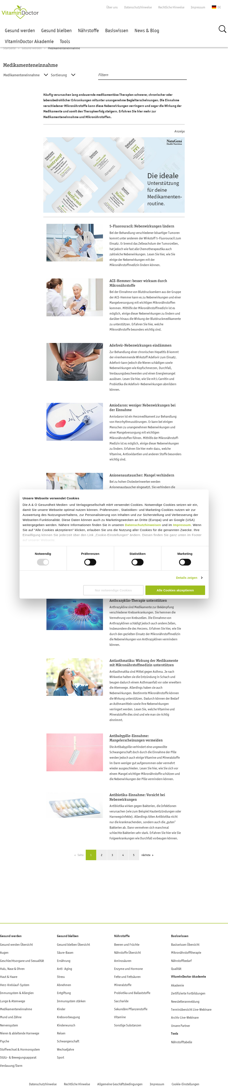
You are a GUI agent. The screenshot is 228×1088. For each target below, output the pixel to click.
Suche (222, 29)
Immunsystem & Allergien (17, 993)
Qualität (176, 969)
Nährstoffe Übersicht (127, 952)
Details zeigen (186, 577)
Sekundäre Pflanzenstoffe (130, 1009)
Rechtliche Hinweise (171, 7)
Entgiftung (64, 993)
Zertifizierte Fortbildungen (188, 993)
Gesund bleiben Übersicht (73, 944)
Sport (60, 1057)
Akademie (177, 985)
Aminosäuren (122, 961)
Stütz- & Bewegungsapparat (18, 1057)
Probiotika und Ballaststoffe (132, 993)
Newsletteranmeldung (185, 1001)
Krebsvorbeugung (68, 1017)
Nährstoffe (88, 30)
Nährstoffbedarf (181, 961)
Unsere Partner (180, 1025)
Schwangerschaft (68, 1041)
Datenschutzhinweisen (143, 525)
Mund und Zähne (10, 1017)
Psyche (4, 1041)
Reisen (61, 1033)
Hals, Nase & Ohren (12, 969)
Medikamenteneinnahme (16, 1009)
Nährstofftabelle (181, 1042)
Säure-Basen (65, 952)
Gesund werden (20, 30)
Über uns (112, 7)
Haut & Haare (8, 977)
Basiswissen (116, 30)
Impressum (182, 525)
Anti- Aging (64, 969)
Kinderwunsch (66, 1025)
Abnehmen (64, 985)
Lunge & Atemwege (12, 1001)
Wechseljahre (65, 1049)
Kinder (61, 1009)
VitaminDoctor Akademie (29, 41)
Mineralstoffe (122, 985)
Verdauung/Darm (11, 1065)
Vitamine (120, 1017)
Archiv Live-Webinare (185, 1017)
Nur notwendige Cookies (113, 590)
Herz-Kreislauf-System (14, 985)
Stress (61, 977)
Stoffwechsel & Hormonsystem (20, 1049)
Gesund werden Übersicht (16, 944)
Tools (65, 41)
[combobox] (22, 75)
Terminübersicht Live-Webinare (191, 1009)
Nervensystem (9, 1025)
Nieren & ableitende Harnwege (19, 1033)
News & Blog (146, 30)
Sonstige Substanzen (127, 1025)
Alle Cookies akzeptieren (175, 590)
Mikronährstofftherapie (186, 952)
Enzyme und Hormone (128, 969)
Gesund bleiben (56, 30)
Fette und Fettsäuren (127, 977)
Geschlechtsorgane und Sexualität (22, 961)
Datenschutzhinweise (138, 7)
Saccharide (121, 1001)
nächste (145, 855)
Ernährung (63, 961)
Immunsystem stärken (71, 1001)
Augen (4, 952)
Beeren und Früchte (126, 944)
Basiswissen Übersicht (185, 944)
